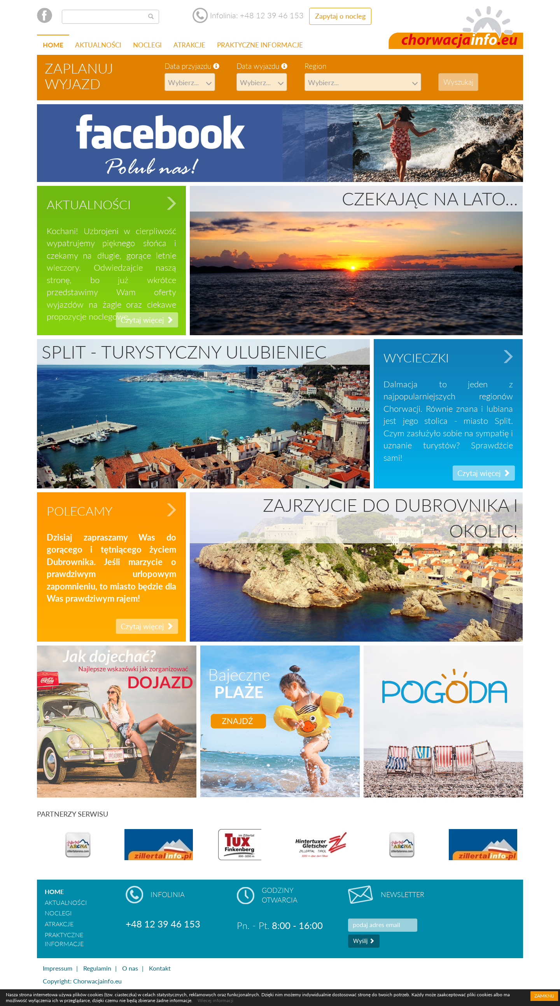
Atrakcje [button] (189, 45)
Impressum (57, 968)
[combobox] (189, 82)
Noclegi (58, 913)
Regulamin (97, 968)
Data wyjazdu (261, 65)
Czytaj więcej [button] (483, 473)
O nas (130, 968)
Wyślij (363, 941)
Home (53, 45)
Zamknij (544, 996)
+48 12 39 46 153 (163, 923)
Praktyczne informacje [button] (260, 45)
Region (315, 65)
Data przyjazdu (191, 65)
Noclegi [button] (147, 45)
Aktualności (98, 45)
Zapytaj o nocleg (340, 16)
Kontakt (160, 968)
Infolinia (167, 894)
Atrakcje (59, 923)
